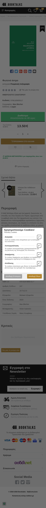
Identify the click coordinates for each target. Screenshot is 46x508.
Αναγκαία (8, 237)
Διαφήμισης (9, 254)
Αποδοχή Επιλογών (13, 276)
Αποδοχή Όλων (34, 276)
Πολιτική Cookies (10, 232)
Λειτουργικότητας (12, 246)
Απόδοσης (9, 263)
